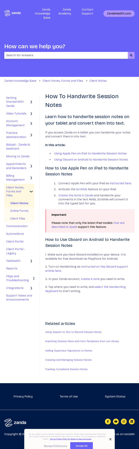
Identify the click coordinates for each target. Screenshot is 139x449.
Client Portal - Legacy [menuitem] (15, 251)
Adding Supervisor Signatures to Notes (68, 350)
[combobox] (66, 55)
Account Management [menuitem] (15, 123)
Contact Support (87, 11)
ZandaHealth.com (119, 13)
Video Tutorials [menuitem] (16, 113)
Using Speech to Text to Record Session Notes (73, 332)
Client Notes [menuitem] (19, 203)
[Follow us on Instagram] (124, 421)
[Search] (131, 55)
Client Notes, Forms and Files (63, 80)
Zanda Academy (64, 11)
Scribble (81, 189)
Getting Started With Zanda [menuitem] (15, 102)
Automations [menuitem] (15, 233)
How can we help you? (34, 46)
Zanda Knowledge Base (42, 13)
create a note (90, 279)
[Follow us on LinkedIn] (132, 421)
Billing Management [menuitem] (15, 177)
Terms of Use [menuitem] (69, 396)
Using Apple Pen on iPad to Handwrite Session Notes (90, 153)
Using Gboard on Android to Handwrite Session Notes (91, 159)
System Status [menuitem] (115, 396)
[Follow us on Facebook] (108, 421)
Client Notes (98, 80)
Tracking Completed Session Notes (66, 369)
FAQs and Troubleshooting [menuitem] (17, 278)
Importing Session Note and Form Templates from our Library (82, 341)
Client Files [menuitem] (17, 218)
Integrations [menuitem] (15, 288)
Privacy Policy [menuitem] (23, 396)
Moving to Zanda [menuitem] (17, 156)
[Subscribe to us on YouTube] (116, 421)
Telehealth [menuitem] (13, 261)
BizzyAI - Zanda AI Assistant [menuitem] (18, 146)
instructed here (120, 183)
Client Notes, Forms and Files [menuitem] (15, 191)
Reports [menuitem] (11, 268)
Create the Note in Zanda (75, 195)
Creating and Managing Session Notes (68, 359)
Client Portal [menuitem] (14, 241)
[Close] (110, 442)
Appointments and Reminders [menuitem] (16, 166)
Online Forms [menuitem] (19, 210)
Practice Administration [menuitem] (16, 135)
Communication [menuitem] (17, 226)
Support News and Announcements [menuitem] (19, 297)
